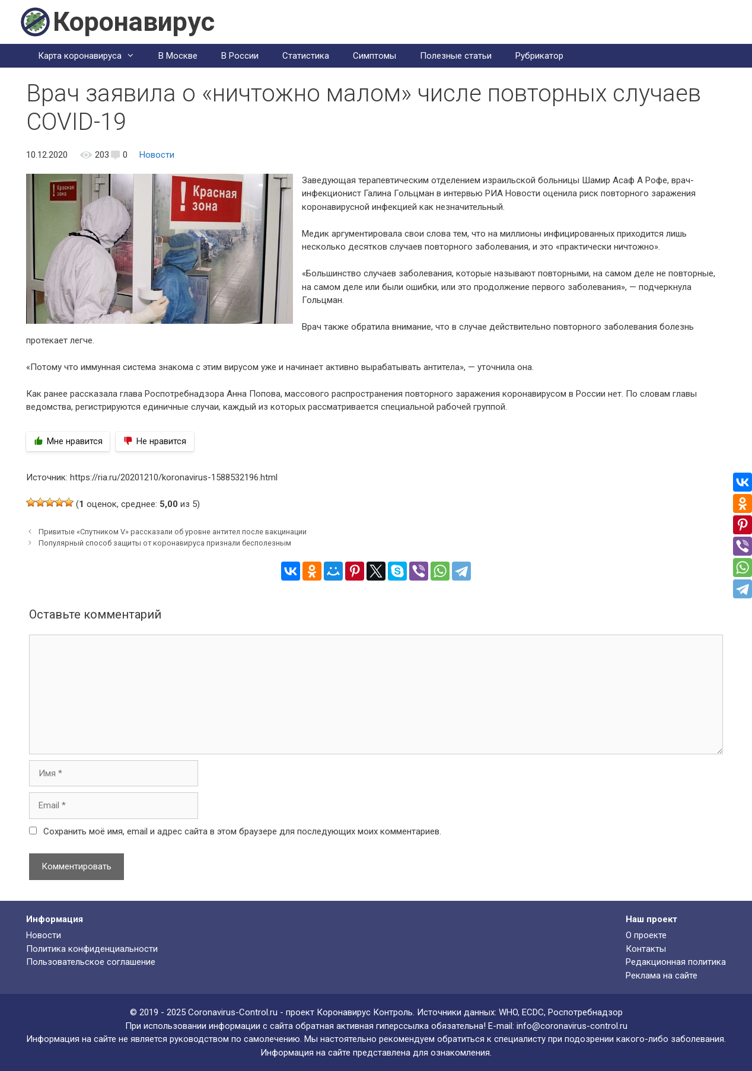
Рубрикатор (539, 55)
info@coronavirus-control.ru (572, 1026)
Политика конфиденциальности (92, 949)
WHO (508, 1012)
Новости (156, 154)
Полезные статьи (456, 55)
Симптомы (374, 55)
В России (240, 55)
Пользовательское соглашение (90, 962)
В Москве (177, 55)
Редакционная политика (676, 962)
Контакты (646, 949)
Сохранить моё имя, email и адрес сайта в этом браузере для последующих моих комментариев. (242, 831)
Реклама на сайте (661, 975)
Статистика (305, 55)
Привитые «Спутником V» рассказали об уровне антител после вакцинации (173, 531)
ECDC (533, 1012)
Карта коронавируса (92, 56)
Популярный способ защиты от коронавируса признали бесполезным (165, 542)
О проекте (646, 935)
